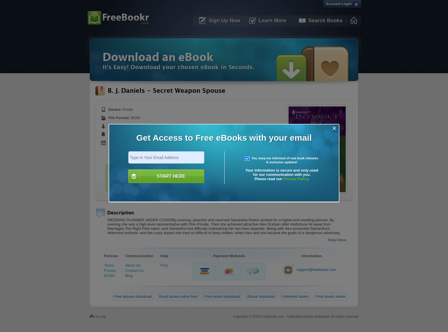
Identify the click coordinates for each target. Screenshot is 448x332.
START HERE (171, 176)
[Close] (334, 128)
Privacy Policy (295, 179)
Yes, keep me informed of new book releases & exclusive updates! (281, 160)
